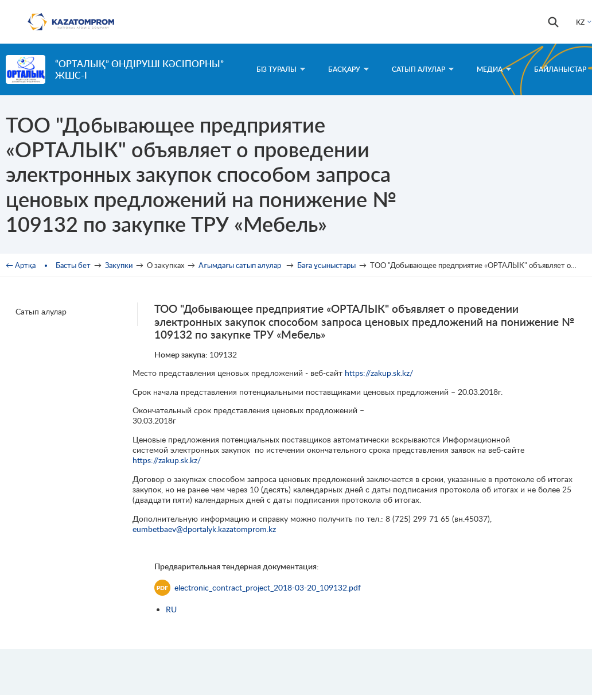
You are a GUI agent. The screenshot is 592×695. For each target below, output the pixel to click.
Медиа (494, 69)
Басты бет (73, 265)
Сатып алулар (423, 69)
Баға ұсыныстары (326, 265)
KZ (580, 22)
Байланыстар (560, 69)
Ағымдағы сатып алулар (240, 265)
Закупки (119, 265)
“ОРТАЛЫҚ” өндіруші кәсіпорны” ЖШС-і (139, 69)
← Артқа (21, 265)
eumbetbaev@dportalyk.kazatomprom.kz (204, 529)
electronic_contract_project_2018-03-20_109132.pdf (257, 588)
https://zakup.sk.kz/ (379, 373)
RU (171, 609)
